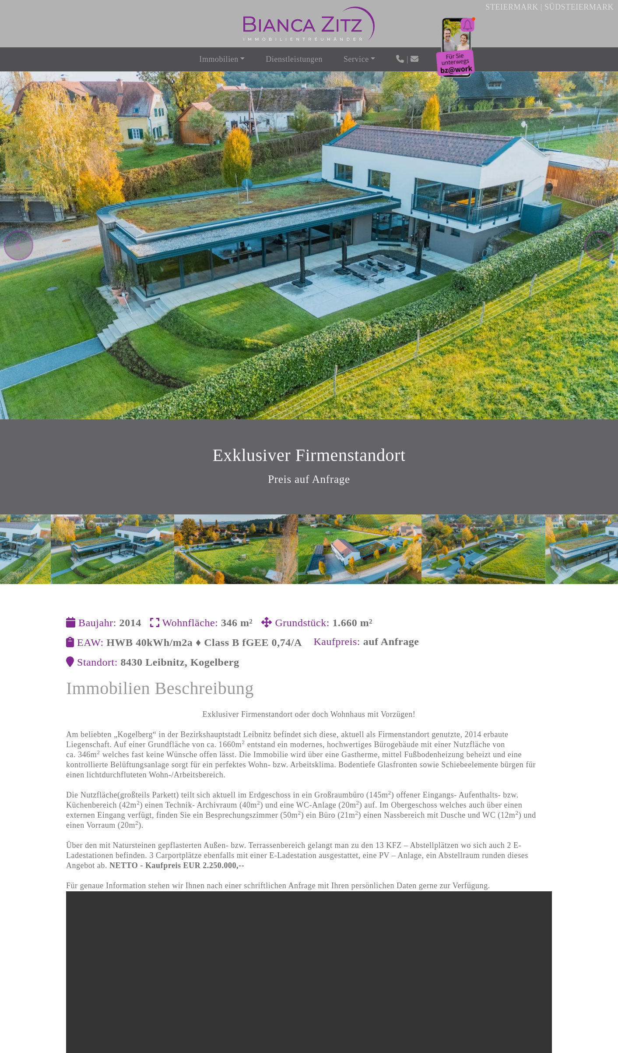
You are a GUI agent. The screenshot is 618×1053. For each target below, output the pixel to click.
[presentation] (18, 226)
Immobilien (218, 59)
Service (356, 59)
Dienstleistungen (294, 59)
